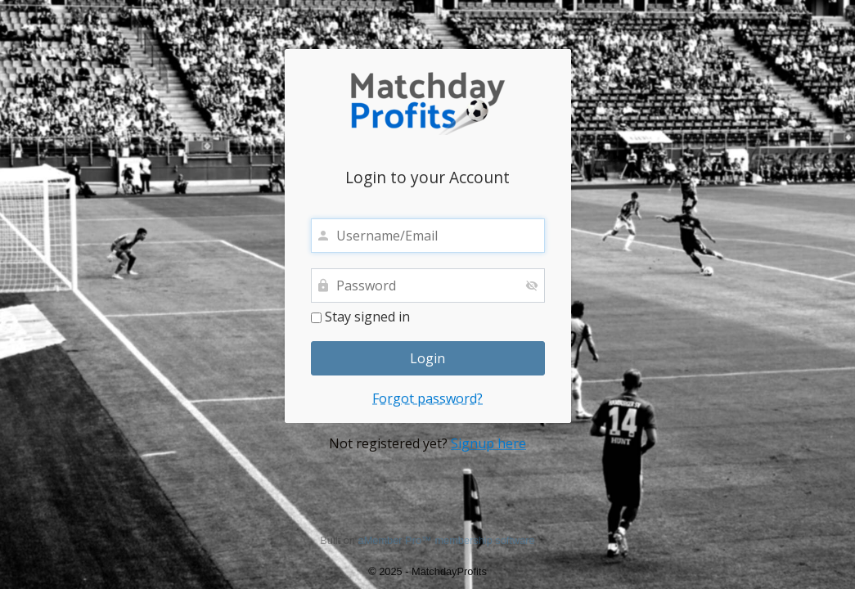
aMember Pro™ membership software (446, 540)
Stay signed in (360, 317)
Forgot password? (427, 398)
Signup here (488, 443)
